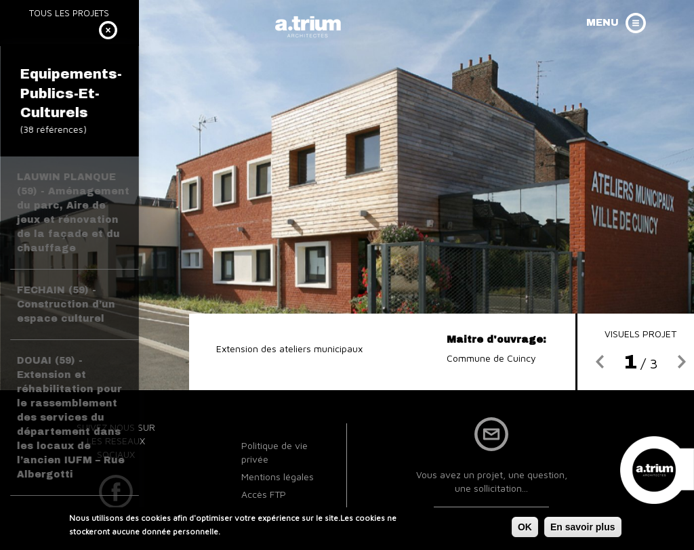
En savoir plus (582, 529)
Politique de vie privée (274, 452)
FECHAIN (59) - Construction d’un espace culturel (66, 304)
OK (525, 529)
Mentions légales (277, 476)
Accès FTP (263, 494)
